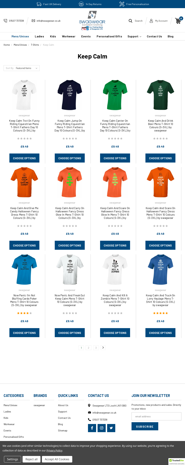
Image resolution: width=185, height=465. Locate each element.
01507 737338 (16, 20)
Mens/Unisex (20, 36)
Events (86, 36)
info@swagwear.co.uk (49, 20)
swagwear (39, 405)
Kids (53, 36)
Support (134, 36)
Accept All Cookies (57, 459)
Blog (171, 36)
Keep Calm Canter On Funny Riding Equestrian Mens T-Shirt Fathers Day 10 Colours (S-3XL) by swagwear (115, 127)
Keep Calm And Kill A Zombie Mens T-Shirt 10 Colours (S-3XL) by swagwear (115, 300)
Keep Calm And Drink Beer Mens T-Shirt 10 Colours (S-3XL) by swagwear (160, 125)
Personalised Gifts (109, 36)
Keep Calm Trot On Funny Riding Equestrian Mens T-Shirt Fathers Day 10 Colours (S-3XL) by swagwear (24, 127)
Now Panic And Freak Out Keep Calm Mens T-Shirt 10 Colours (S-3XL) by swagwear (70, 300)
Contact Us (154, 36)
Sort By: (10, 68)
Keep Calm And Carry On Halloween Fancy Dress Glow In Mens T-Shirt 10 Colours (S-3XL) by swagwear (69, 214)
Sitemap (62, 430)
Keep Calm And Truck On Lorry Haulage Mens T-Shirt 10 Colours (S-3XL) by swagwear (160, 300)
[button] (176, 461)
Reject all (31, 459)
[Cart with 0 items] (178, 20)
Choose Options (24, 158)
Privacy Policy (54, 450)
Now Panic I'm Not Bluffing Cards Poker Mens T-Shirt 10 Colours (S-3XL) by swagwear (24, 300)
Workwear (68, 36)
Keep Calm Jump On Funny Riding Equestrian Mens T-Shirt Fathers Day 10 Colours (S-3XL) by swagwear (69, 127)
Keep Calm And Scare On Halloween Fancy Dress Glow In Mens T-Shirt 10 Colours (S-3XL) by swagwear (115, 214)
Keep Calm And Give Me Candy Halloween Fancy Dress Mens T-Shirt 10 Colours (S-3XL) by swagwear (24, 214)
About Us (63, 405)
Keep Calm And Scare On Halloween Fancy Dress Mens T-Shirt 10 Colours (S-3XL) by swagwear (160, 212)
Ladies (39, 36)
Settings (12, 459)
